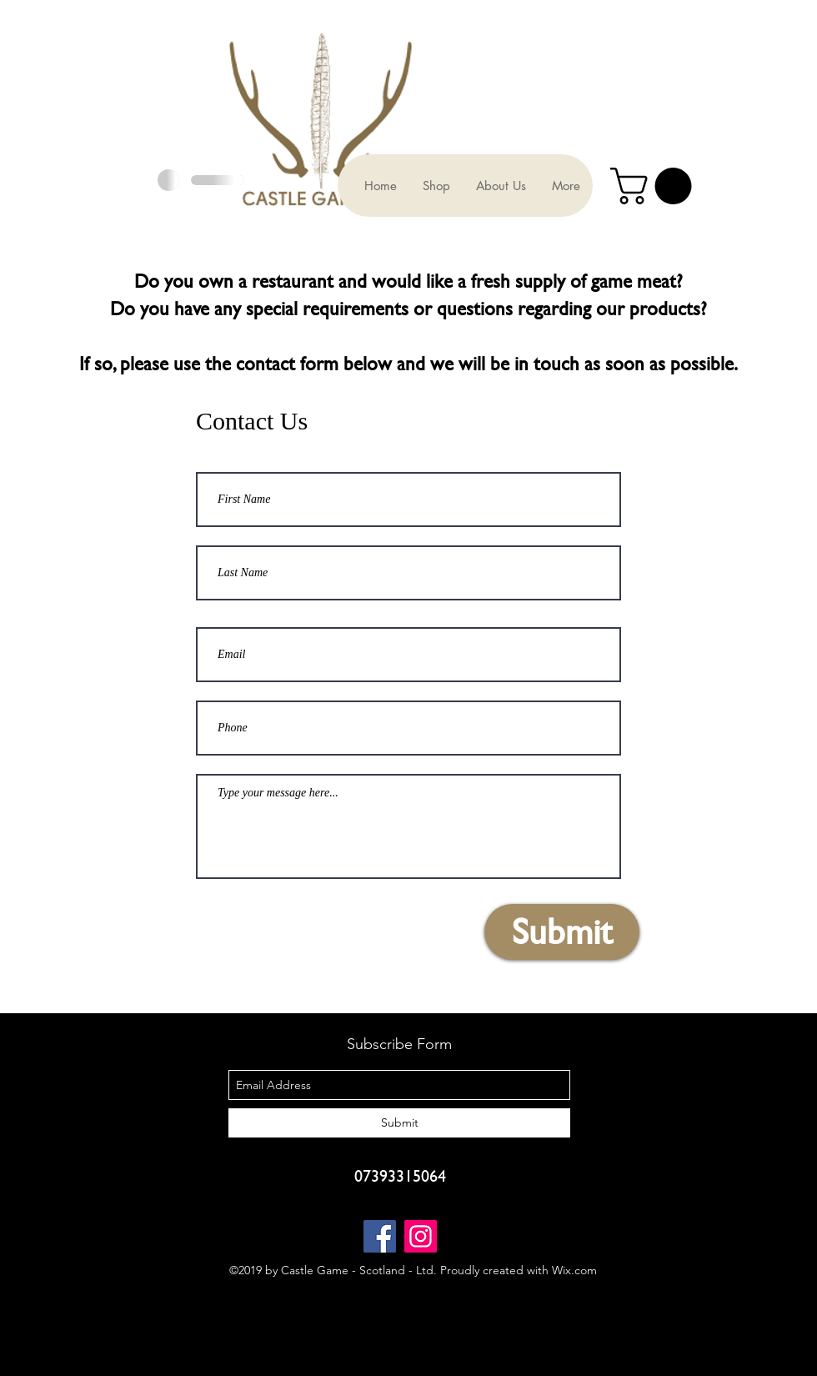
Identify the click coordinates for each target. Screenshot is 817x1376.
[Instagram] (420, 1236)
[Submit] (561, 932)
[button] (655, 186)
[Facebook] (379, 1236)
